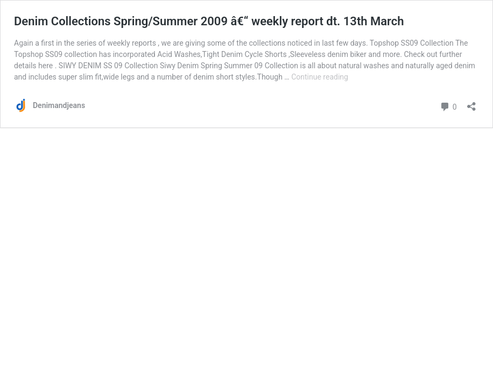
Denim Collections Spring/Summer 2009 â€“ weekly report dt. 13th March (209, 21)
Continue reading (319, 77)
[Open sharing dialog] (471, 103)
